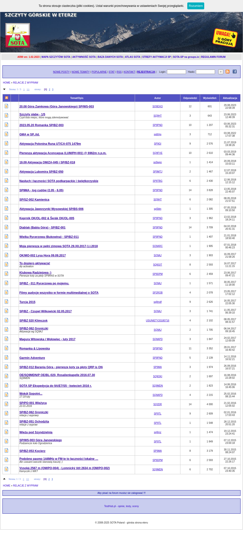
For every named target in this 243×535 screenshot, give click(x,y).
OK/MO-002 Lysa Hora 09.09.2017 (42, 255)
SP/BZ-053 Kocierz (32, 451)
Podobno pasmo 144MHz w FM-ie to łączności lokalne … (58, 459)
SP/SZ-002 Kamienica (34, 199)
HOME (6, 82)
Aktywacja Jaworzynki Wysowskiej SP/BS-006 (51, 209)
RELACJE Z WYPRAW (25, 82)
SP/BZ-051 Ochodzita (34, 421)
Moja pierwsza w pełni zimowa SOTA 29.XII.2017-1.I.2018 (58, 246)
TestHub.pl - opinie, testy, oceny (121, 506)
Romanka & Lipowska (34, 348)
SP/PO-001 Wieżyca (33, 403)
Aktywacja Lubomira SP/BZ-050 (41, 171)
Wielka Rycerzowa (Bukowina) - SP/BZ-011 (49, 237)
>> (28, 89)
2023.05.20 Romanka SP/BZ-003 (41, 125)
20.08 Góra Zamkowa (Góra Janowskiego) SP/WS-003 (56, 106)
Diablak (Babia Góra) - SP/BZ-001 (42, 227)
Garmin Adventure (32, 358)
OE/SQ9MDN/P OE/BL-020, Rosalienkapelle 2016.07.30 (57, 375)
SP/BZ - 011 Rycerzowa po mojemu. (44, 283)
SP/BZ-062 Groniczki (33, 328)
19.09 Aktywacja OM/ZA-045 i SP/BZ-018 (47, 162)
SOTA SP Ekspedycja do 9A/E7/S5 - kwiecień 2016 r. (55, 386)
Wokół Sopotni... (30, 393)
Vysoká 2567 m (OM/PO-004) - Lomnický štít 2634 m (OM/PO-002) (64, 468)
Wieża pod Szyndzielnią (36, 432)
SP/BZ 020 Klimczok (33, 320)
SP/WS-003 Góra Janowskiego (40, 440)
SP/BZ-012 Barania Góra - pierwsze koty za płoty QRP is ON (61, 367)
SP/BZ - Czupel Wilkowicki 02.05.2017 (45, 311)
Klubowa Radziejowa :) (35, 272)
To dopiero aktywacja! (34, 263)
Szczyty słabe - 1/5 (32, 114)
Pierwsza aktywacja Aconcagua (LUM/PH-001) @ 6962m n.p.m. (63, 153)
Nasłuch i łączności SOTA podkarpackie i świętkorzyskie (58, 181)
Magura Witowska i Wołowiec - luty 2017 (47, 339)
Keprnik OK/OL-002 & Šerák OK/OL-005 (46, 218)
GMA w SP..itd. (29, 134)
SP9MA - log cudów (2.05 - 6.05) (41, 190)
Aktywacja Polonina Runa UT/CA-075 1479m (50, 144)
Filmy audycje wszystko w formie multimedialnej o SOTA (59, 292)
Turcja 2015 (27, 302)
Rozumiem (196, 6)
